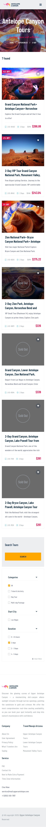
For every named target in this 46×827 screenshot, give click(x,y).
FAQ (3, 766)
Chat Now (5, 787)
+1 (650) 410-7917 (8, 795)
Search (23, 556)
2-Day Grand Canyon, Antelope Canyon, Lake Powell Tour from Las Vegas (22, 440)
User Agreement (8, 738)
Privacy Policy (7, 742)
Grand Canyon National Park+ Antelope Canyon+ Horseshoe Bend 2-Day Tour (21, 108)
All (12, 585)
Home (12, 42)
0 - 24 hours (15, 637)
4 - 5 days (14, 654)
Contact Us (6, 770)
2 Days (21, 126)
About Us (5, 733)
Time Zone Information (11, 778)
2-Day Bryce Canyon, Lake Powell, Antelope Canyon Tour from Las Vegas (21, 507)
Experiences (23, 42)
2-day (34, 42)
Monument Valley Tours (32, 750)
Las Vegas (14, 620)
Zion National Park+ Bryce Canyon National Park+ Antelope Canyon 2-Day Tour (22, 241)
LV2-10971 (9, 326)
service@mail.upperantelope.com (15, 791)
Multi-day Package (17, 603)
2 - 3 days (14, 648)
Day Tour (14, 597)
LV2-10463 (10, 126)
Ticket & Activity (17, 591)
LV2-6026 (9, 259)
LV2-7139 (9, 459)
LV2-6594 (9, 392)
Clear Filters (37, 659)
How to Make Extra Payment (13, 774)
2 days (13, 643)
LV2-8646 (9, 193)
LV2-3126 (9, 525)
